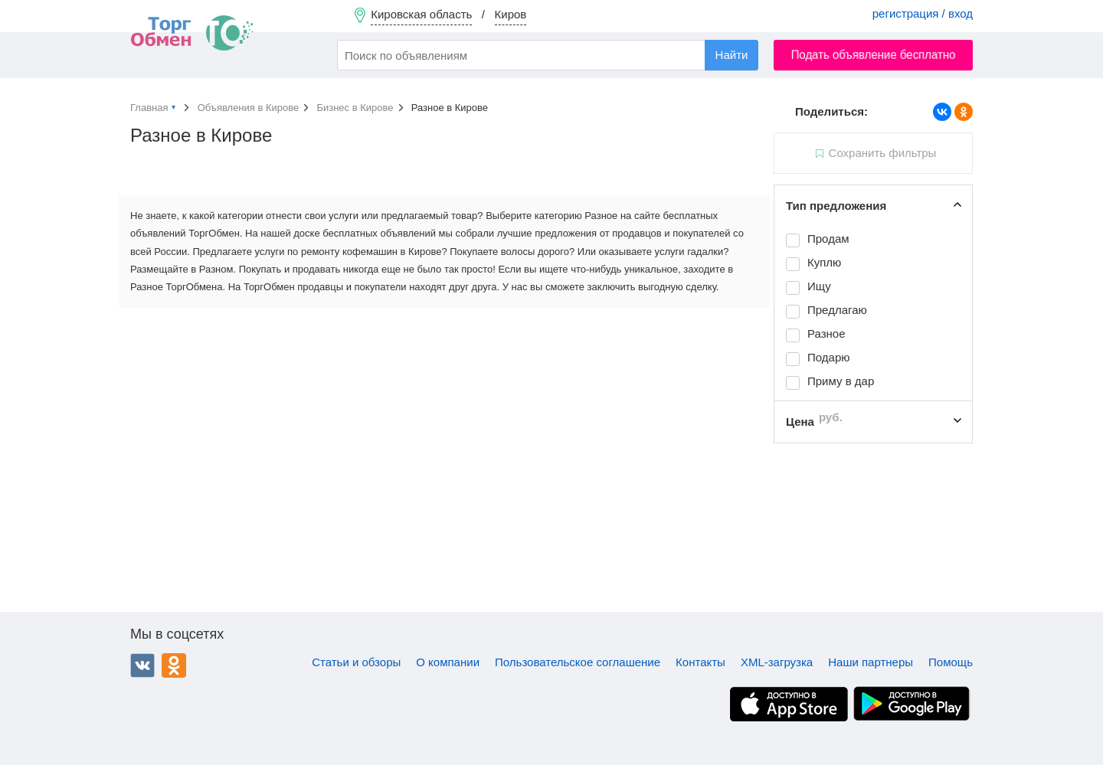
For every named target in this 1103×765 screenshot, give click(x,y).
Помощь (950, 662)
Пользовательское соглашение (577, 662)
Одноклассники (174, 665)
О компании (447, 662)
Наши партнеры (870, 662)
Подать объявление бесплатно (873, 54)
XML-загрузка (777, 662)
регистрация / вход (922, 13)
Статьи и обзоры (356, 662)
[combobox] (547, 55)
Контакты (700, 662)
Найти (731, 54)
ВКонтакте (142, 665)
